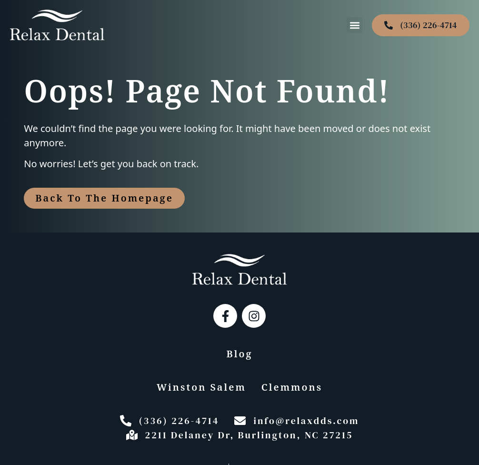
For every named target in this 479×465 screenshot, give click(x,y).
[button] (354, 25)
